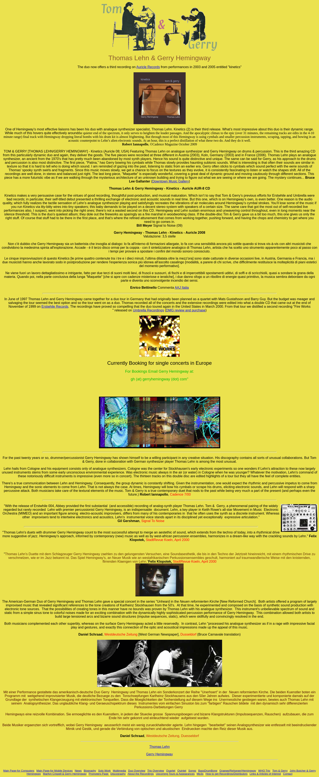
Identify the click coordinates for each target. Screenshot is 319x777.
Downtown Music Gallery (170, 181)
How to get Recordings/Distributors (227, 773)
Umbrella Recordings (148, 310)
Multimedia (119, 770)
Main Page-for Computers (18, 770)
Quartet (170, 770)
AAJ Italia (182, 287)
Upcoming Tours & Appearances (175, 773)
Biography (90, 770)
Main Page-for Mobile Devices (54, 770)
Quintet (182, 770)
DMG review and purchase (185, 310)
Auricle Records (148, 67)
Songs (192, 770)
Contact (287, 773)
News (78, 770)
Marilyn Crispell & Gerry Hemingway (64, 773)
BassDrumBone (207, 770)
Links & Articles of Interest (265, 773)
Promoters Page (99, 773)
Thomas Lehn (159, 746)
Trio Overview (155, 770)
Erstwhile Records (54, 306)
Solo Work (104, 770)
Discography (117, 773)
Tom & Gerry (280, 770)
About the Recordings (141, 773)
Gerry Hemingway (159, 754)
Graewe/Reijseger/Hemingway (237, 770)
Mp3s (200, 773)
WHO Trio (264, 770)
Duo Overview (136, 770)
